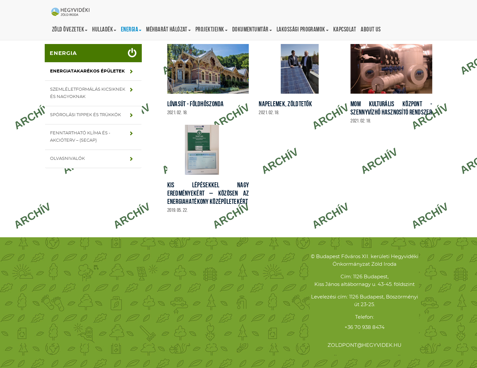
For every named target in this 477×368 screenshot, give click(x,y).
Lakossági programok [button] (303, 29)
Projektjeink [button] (211, 29)
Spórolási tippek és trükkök (85, 115)
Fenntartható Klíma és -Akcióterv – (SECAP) (80, 137)
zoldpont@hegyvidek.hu (364, 345)
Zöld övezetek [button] (69, 29)
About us (371, 29)
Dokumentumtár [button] (252, 29)
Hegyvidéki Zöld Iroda (73, 12)
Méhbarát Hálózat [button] (168, 29)
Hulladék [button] (104, 29)
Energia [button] (131, 29)
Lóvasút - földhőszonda (195, 104)
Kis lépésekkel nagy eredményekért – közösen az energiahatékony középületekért (208, 193)
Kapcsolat (344, 29)
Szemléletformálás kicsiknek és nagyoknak (87, 93)
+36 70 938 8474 (364, 327)
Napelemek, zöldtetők (285, 104)
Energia (63, 53)
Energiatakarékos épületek (87, 71)
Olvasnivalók (67, 159)
